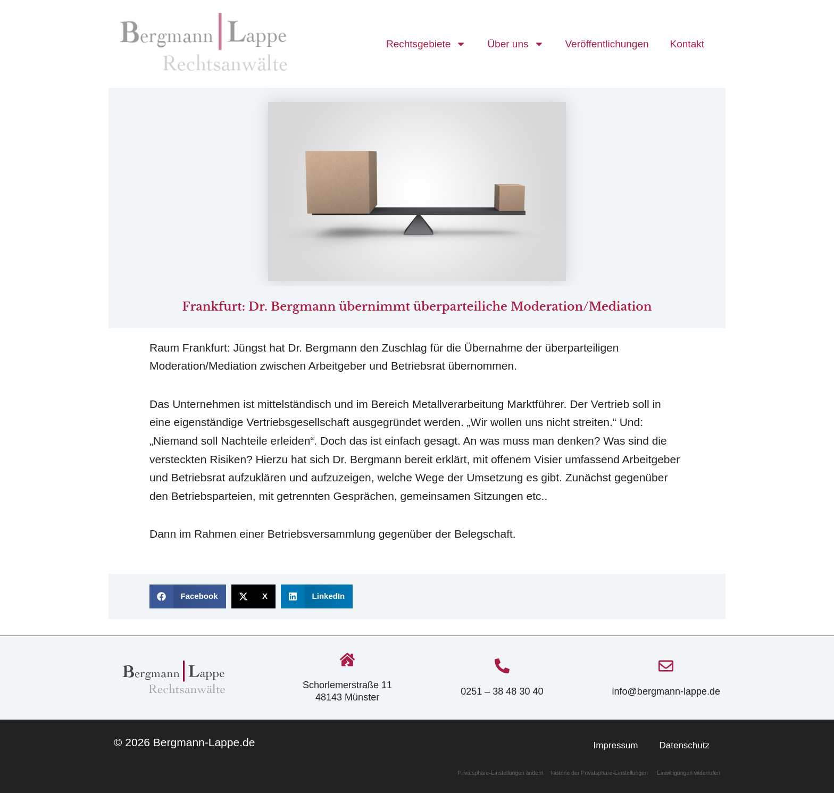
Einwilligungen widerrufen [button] (688, 773)
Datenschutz (685, 745)
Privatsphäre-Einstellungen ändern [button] (501, 773)
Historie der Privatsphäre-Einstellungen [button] (599, 773)
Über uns (515, 44)
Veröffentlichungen (607, 43)
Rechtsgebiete (426, 44)
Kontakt (687, 43)
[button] (187, 596)
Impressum (615, 745)
